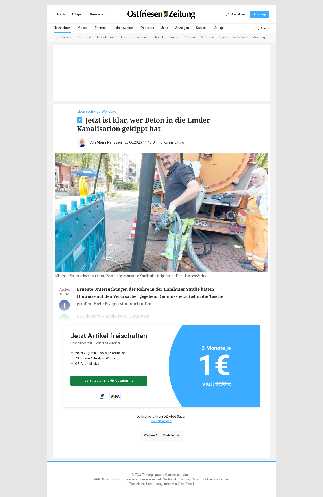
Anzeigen (182, 28)
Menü (58, 14)
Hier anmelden (161, 421)
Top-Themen (63, 37)
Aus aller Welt (106, 37)
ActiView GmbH (183, 484)
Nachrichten (62, 28)
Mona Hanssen (109, 142)
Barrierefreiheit (150, 479)
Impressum (130, 479)
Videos (82, 28)
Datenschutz (111, 479)
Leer (124, 37)
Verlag (218, 28)
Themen (101, 28)
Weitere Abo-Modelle (161, 435)
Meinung (259, 37)
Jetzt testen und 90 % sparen (108, 380)
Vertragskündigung (176, 479)
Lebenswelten (124, 28)
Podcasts (147, 28)
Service (201, 28)
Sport (223, 37)
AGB (97, 479)
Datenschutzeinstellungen (210, 479)
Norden (190, 37)
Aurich (159, 37)
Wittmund (207, 37)
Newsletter (97, 14)
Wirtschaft (240, 37)
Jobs (164, 28)
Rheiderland (141, 37)
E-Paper (77, 14)
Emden (174, 37)
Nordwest (84, 37)
